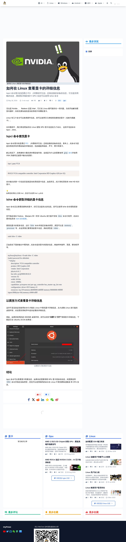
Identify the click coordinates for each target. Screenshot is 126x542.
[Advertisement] (62, 23)
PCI (26, 143)
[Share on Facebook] (28, 399)
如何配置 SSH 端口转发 (95, 442)
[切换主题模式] (107, 3)
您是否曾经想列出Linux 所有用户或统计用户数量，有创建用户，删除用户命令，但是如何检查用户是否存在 (97, 493)
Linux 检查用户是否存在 (95, 488)
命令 (67, 153)
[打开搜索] (111, 3)
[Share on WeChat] (52, 399)
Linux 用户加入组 (93, 472)
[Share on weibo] (56, 399)
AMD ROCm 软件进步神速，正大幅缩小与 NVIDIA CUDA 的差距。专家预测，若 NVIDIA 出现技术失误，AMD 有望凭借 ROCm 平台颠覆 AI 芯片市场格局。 (56, 469)
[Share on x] (33, 399)
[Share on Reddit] (37, 399)
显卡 (59, 100)
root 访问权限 (21, 219)
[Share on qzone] (47, 399)
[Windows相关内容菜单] (41, 3)
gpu (64, 100)
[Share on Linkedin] (42, 399)
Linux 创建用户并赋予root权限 (98, 457)
